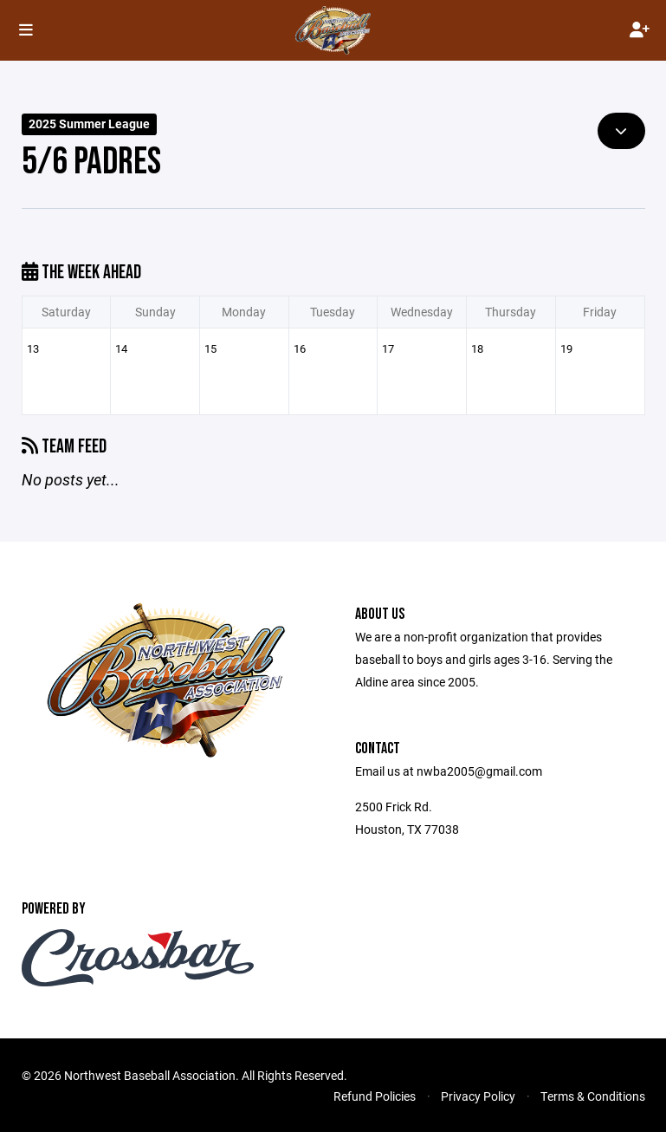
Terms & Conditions (592, 1096)
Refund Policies (374, 1096)
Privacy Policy (478, 1096)
